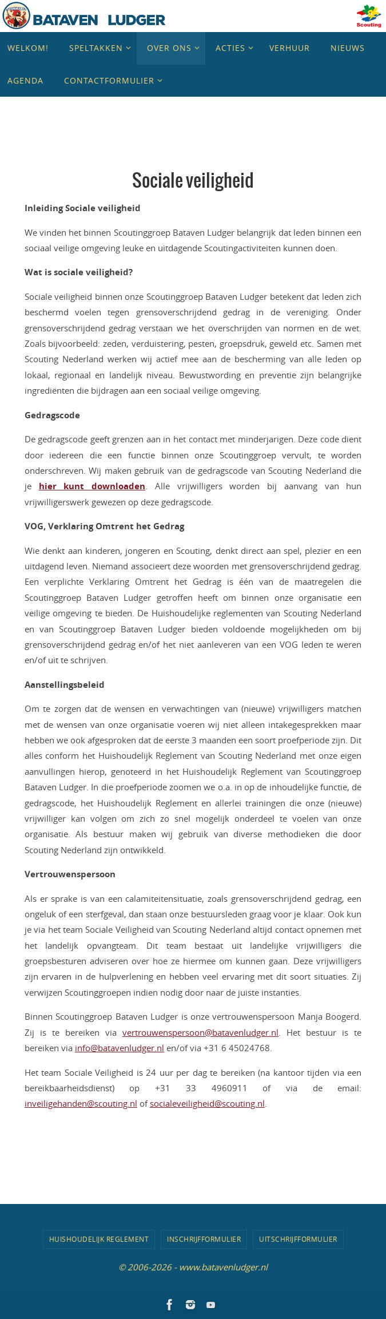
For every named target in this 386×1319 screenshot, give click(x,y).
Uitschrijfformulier (298, 1238)
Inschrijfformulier (204, 1238)
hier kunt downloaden (92, 486)
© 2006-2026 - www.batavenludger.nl (193, 1267)
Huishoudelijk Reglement (99, 1238)
